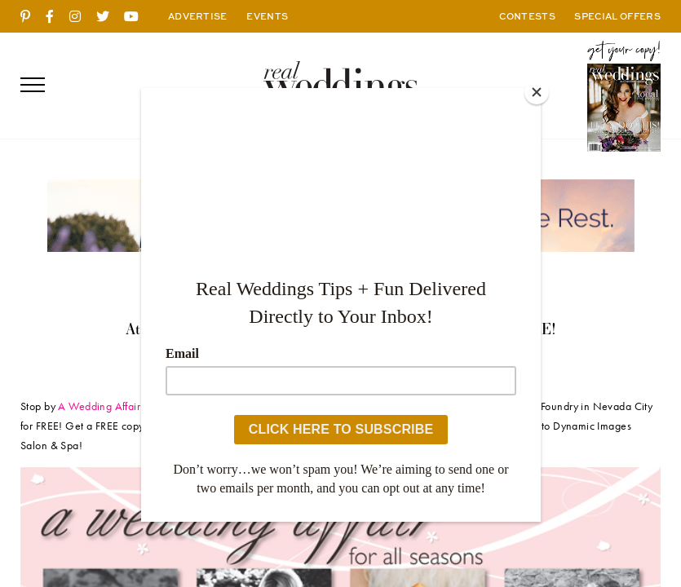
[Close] (536, 92)
